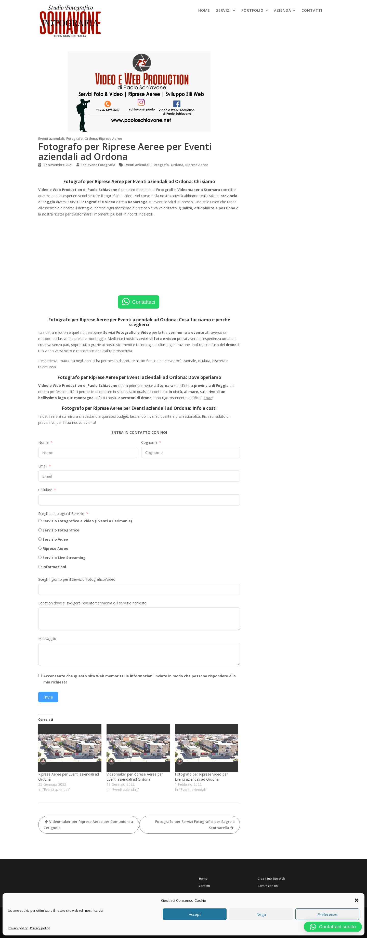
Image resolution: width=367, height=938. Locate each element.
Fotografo (74, 138)
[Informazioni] (40, 566)
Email (42, 466)
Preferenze (327, 914)
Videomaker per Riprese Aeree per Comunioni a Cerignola (88, 824)
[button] (356, 900)
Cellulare (45, 489)
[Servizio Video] (40, 539)
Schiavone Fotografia (98, 164)
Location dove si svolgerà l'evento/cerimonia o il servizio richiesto (92, 603)
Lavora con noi (263, 883)
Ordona (91, 138)
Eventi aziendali (51, 138)
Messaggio (47, 638)
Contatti (312, 10)
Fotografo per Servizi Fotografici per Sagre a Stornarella (195, 824)
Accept (195, 914)
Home (204, 10)
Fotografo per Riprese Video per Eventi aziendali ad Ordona (201, 777)
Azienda (282, 10)
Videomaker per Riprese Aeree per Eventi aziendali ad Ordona (135, 777)
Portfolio (252, 10)
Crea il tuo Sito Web (265, 879)
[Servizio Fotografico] (40, 529)
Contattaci (143, 302)
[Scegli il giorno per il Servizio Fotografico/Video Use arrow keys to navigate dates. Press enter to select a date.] (139, 589)
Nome (43, 442)
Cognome (149, 442)
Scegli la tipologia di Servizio (61, 513)
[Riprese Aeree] (40, 548)
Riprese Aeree (110, 138)
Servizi (223, 10)
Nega (261, 914)
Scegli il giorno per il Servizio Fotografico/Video (76, 579)
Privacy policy (18, 928)
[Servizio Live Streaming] (40, 557)
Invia (48, 697)
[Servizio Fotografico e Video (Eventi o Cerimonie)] (40, 520)
